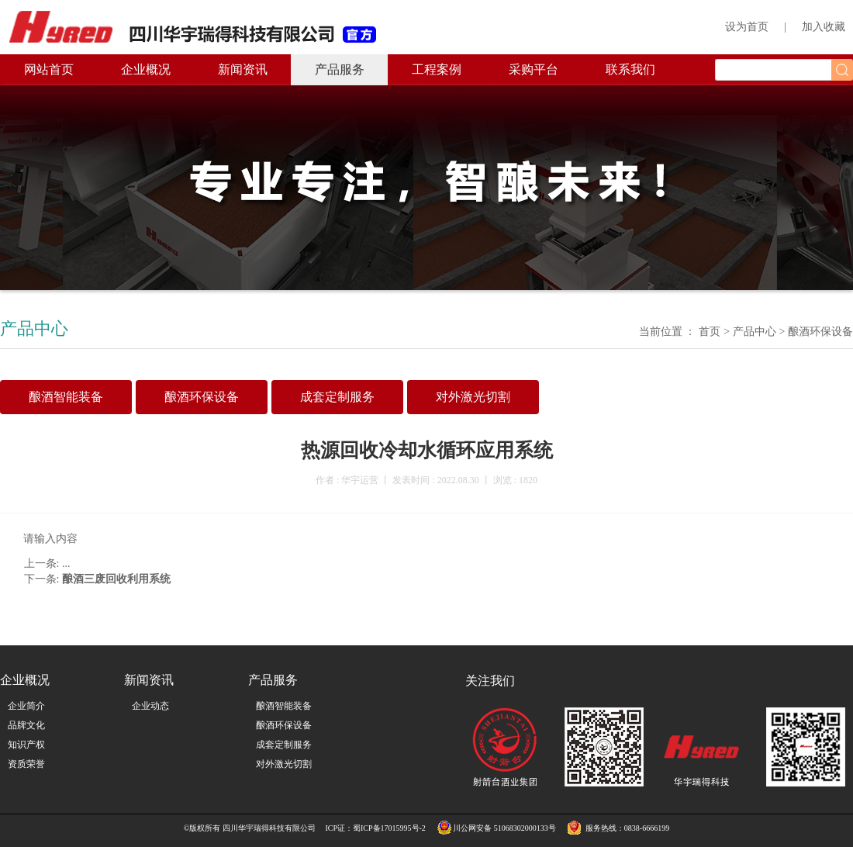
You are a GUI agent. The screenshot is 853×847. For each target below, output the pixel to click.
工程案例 (436, 69)
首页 (709, 331)
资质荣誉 (26, 764)
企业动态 (150, 705)
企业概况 (146, 69)
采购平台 (533, 69)
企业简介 (26, 705)
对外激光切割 (284, 764)
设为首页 (746, 27)
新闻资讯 (243, 69)
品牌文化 (26, 725)
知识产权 (26, 744)
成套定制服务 (284, 744)
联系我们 (630, 69)
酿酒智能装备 (284, 705)
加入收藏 (823, 27)
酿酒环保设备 (284, 725)
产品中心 (754, 331)
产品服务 (339, 69)
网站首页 (49, 69)
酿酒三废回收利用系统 (116, 579)
